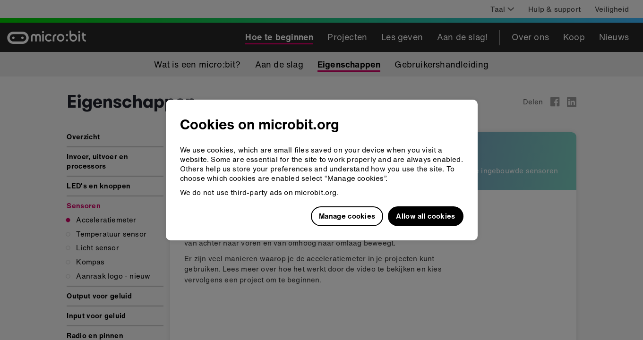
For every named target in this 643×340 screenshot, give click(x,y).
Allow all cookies (425, 216)
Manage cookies (347, 216)
